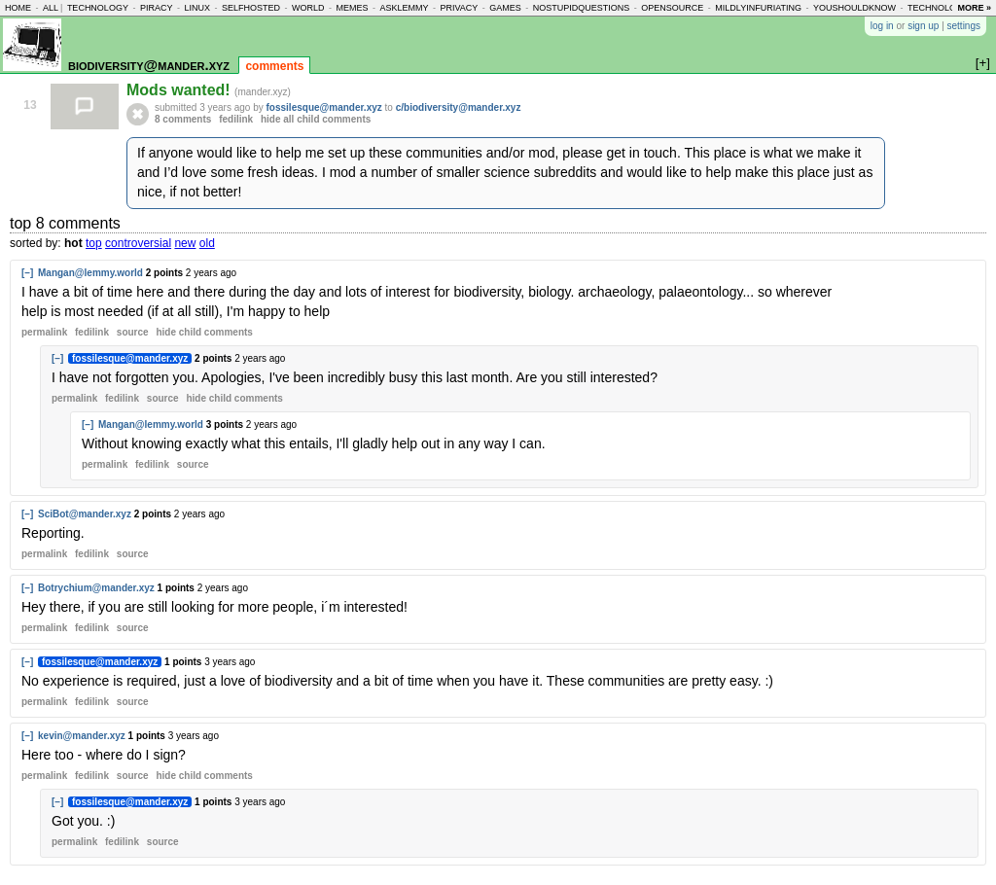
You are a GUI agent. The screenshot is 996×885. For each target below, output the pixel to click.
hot (73, 243)
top (94, 243)
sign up (923, 25)
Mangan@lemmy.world (90, 272)
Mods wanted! (180, 90)
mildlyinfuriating (758, 8)
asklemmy (403, 8)
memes (352, 8)
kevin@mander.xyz (81, 735)
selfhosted (251, 8)
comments (274, 66)
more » (974, 8)
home (18, 8)
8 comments (183, 119)
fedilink (236, 119)
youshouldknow (854, 8)
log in (882, 25)
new (185, 243)
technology (97, 8)
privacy (459, 8)
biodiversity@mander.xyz (149, 64)
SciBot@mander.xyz (84, 514)
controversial (138, 243)
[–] (27, 272)
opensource (672, 8)
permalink (44, 332)
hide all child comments (316, 119)
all (50, 8)
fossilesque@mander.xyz (324, 107)
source (133, 332)
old (207, 243)
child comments (204, 332)
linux (197, 8)
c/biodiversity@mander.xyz (458, 107)
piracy (156, 8)
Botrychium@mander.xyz (96, 588)
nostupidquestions (581, 8)
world (308, 8)
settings (963, 25)
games (505, 8)
